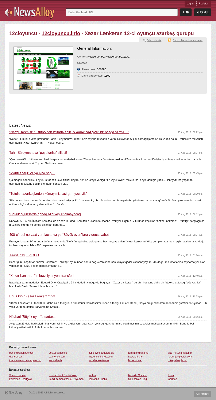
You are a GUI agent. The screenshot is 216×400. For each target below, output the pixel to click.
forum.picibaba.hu (138, 352)
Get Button (202, 394)
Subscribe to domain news (187, 40)
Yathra (92, 375)
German (172, 379)
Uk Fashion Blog (137, 379)
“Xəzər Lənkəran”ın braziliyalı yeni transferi (41, 276)
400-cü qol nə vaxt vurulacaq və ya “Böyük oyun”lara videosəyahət (59, 234)
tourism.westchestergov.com (25, 360)
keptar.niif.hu (135, 356)
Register (203, 3)
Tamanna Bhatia (98, 379)
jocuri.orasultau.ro (99, 360)
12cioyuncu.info (61, 33)
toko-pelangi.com (177, 360)
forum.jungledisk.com (180, 356)
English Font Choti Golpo (63, 375)
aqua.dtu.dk (55, 360)
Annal (171, 375)
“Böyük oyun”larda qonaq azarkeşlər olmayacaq (45, 214)
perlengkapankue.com (21, 352)
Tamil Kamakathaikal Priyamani (66, 379)
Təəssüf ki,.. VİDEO (24, 255)
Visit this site (154, 40)
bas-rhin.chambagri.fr (180, 352)
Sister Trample (17, 375)
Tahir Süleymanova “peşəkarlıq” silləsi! (38, 152)
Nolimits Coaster (137, 375)
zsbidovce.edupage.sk (101, 352)
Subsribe (202, 12)
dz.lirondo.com (57, 356)
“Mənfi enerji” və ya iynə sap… (32, 173)
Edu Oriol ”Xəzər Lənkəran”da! (32, 296)
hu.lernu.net (135, 360)
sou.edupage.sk (58, 352)
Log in (190, 3)
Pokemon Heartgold (20, 379)
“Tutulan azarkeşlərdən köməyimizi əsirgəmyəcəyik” (48, 193)
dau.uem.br (15, 356)
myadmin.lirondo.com (101, 356)
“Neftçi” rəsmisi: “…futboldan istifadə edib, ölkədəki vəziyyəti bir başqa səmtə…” (69, 132)
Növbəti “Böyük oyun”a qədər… (33, 317)
